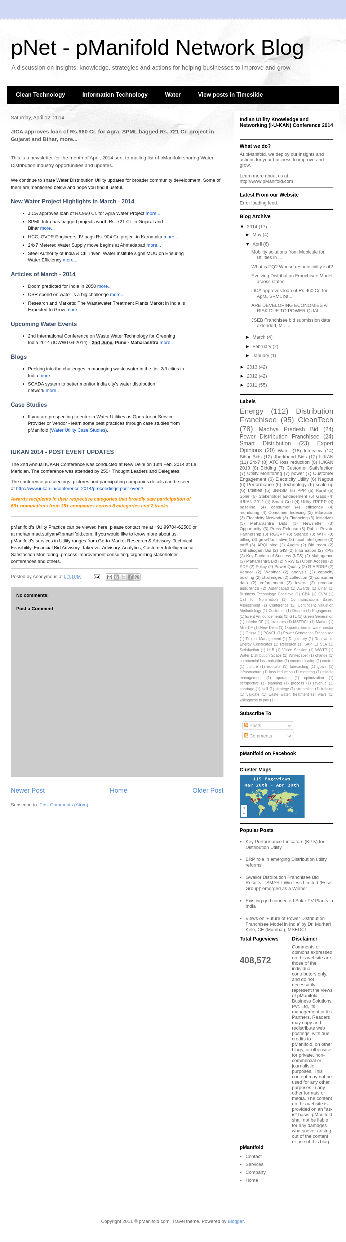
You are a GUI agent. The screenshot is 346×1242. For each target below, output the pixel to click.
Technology (295, 484)
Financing (298, 517)
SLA (323, 644)
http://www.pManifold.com (266, 181)
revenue (320, 683)
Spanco (301, 534)
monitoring (250, 512)
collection (298, 577)
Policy (261, 566)
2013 (253, 367)
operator (283, 678)
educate (273, 667)
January (262, 355)
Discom (298, 611)
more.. (104, 286)
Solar (244, 496)
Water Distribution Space (260, 655)
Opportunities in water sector (309, 628)
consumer (280, 507)
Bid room (317, 544)
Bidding (268, 468)
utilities (255, 490)
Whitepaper (298, 655)
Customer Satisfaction (310, 468)
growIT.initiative (272, 539)
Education (324, 512)
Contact (253, 1156)
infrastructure (251, 672)
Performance (260, 484)
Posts (252, 725)
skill (265, 689)
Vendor (246, 571)
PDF (244, 566)
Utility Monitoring (264, 473)
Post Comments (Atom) (64, 804)
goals (322, 667)
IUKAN (326, 456)
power (297, 473)
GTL (293, 616)
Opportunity (250, 528)
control (327, 661)
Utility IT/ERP (314, 501)
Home (119, 790)
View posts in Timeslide (230, 95)
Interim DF (254, 622)
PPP (301, 490)
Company (255, 1172)
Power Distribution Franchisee (279, 436)
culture (252, 667)
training (327, 689)
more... (153, 213)
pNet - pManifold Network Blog (157, 47)
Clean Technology (40, 95)
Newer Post (28, 790)
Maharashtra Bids (268, 523)
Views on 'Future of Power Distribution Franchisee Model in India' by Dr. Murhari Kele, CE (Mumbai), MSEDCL (288, 924)
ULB (270, 650)
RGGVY (277, 534)
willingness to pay (254, 700)
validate (253, 694)
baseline (248, 507)
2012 (253, 376)
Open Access (314, 561)
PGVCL (269, 633)
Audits (292, 544)
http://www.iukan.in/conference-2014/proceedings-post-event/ (79, 488)
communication (302, 661)
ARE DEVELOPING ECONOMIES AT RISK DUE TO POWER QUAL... (290, 308)
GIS (283, 550)
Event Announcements (264, 616)
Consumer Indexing (287, 512)
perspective (249, 683)
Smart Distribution (265, 443)
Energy (251, 411)
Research (288, 644)
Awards (303, 588)
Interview (312, 450)
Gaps (321, 496)
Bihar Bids (251, 456)
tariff (244, 544)
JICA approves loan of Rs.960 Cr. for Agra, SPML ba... (289, 293)
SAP (308, 644)
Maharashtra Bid (261, 561)
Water (173, 95)
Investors (278, 622)
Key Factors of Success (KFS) (274, 555)
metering (307, 672)
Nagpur (325, 479)
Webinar (272, 571)
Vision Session (294, 650)
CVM (323, 594)
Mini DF (246, 628)
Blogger (236, 1221)
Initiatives (324, 517)
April (258, 244)
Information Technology (115, 95)
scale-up (324, 484)
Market (322, 622)
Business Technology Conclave (266, 594)
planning (275, 683)
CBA (306, 594)
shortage (247, 689)
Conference (279, 605)
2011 (253, 385)
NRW (290, 561)
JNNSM (280, 490)
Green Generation (318, 616)
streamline (305, 689)
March (260, 337)
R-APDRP (317, 566)
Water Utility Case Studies (78, 430)
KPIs (328, 550)
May (258, 234)
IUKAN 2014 (251, 501)
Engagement (322, 611)
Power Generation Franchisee (308, 633)
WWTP (321, 650)
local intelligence (311, 539)
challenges (272, 577)
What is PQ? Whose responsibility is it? (292, 266)
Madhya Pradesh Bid (288, 429)
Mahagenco (322, 555)
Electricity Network (263, 517)
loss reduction (281, 672)
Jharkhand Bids (290, 456)
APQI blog (267, 544)
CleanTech (315, 419)
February (263, 346)
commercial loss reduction (261, 661)
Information (305, 550)
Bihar (322, 588)
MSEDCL (301, 622)
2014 (253, 226)
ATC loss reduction (289, 462)
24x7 (255, 462)
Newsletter (313, 523)
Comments (258, 736)
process (297, 683)
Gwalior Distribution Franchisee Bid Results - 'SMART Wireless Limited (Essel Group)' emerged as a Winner (288, 883)
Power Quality (287, 566)
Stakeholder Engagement (283, 496)
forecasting (299, 667)
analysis (298, 571)
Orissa (250, 633)
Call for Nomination (259, 600)
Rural (321, 490)
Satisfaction (249, 650)
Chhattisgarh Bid (255, 550)
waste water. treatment (289, 694)
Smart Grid (282, 501)
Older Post (207, 790)
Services (254, 1164)
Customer (277, 611)
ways (322, 694)
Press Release (284, 528)
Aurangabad (279, 588)
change (321, 655)
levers (300, 582)
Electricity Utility (292, 479)
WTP (322, 534)
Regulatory (298, 639)
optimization (314, 678)
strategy (282, 689)
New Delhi (269, 628)
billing (245, 539)
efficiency (314, 507)
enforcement (271, 582)
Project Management (263, 639)
